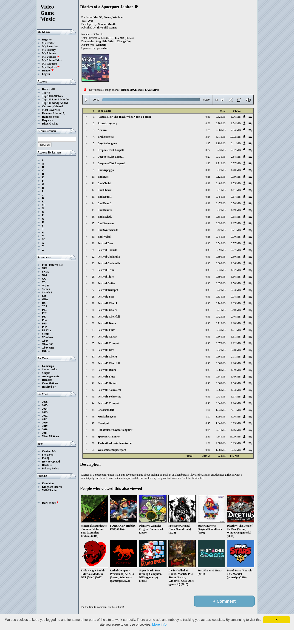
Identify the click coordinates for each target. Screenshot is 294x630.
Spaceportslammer (109, 436)
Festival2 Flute (106, 330)
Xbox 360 (47, 344)
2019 (45, 426)
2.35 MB (236, 303)
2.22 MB (236, 343)
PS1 (44, 309)
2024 (45, 408)
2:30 (208, 436)
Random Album (51, 113)
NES (44, 268)
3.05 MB (236, 449)
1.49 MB (236, 376)
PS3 (44, 316)
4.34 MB (221, 436)
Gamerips (48, 366)
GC (44, 278)
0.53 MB (221, 296)
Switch (46, 289)
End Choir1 (104, 183)
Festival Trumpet (108, 290)
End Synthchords (108, 230)
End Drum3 (105, 210)
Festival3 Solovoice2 (109, 396)
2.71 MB (221, 163)
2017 (45, 432)
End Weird (104, 236)
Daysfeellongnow (108, 143)
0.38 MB (221, 216)
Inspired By (49, 386)
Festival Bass (105, 243)
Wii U (45, 285)
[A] (63, 113)
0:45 (208, 423)
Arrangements (50, 376)
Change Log (124, 41)
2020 (45, 422)
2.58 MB (221, 443)
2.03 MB (236, 290)
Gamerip (101, 44)
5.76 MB (236, 416)
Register (47, 39)
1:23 (208, 163)
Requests (47, 120)
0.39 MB (221, 223)
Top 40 (46, 92)
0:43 (208, 243)
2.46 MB (236, 316)
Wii (44, 282)
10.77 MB (235, 163)
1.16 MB (236, 429)
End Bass (103, 176)
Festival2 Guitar (107, 336)
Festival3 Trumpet (108, 403)
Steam (45, 333)
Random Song (50, 116)
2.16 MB (236, 363)
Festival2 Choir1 (107, 303)
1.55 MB (236, 183)
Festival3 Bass (106, 350)
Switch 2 (47, 292)
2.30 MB (236, 256)
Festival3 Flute (106, 376)
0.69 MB (221, 250)
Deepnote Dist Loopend (111, 163)
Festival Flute (106, 276)
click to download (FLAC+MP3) (140, 89)
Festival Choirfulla (109, 256)
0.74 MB (236, 296)
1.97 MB (236, 396)
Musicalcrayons (107, 416)
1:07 (208, 416)
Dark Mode (50, 502)
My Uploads (50, 56)
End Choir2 (104, 190)
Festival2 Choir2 (107, 310)
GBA (45, 299)
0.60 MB (221, 263)
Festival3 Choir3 (107, 356)
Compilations (50, 383)
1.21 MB (236, 330)
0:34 (208, 429)
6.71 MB (221, 136)
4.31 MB (236, 409)
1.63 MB (221, 409)
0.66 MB (221, 336)
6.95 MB (236, 443)
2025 (45, 405)
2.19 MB (221, 143)
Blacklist (47, 465)
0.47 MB (221, 203)
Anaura (102, 130)
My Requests (49, 63)
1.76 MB (236, 116)
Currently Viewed (52, 106)
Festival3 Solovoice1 (109, 390)
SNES (45, 271)
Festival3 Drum (107, 370)
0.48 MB (221, 183)
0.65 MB (221, 283)
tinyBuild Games (107, 27)
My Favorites (50, 46)
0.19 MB (236, 176)
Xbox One (48, 347)
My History (49, 49)
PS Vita (46, 330)
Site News (48, 454)
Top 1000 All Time (52, 96)
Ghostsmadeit (106, 409)
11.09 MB (235, 436)
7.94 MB (236, 130)
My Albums (49, 53)
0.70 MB (236, 236)
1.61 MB (236, 190)
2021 (45, 419)
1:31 (208, 443)
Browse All (48, 89)
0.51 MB (221, 190)
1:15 (208, 143)
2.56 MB (221, 130)
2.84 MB (236, 156)
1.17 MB (236, 223)
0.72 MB (221, 290)
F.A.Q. (46, 458)
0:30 (208, 116)
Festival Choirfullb (109, 263)
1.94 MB (236, 403)
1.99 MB (221, 416)
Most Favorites (51, 109)
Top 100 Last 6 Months (55, 99)
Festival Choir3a (107, 250)
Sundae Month (107, 24)
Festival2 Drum (107, 323)
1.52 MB (236, 270)
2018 (45, 429)
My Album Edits (52, 60)
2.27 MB (236, 250)
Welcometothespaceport (112, 449)
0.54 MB (221, 243)
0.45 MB (221, 196)
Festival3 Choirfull (109, 363)
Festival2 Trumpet (108, 343)
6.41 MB (236, 143)
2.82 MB (236, 150)
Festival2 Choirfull (109, 316)
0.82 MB (221, 116)
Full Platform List (52, 265)
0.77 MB (236, 243)
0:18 (208, 170)
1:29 (208, 130)
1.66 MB (236, 276)
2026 (45, 401)
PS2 (44, 313)
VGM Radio (49, 490)
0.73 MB (221, 150)
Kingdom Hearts (52, 486)
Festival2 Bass (106, 296)
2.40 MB (236, 310)
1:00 (208, 409)
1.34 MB (221, 423)
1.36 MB (236, 263)
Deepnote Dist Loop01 (111, 156)
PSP (44, 327)
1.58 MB (236, 283)
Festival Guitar (107, 283)
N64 (44, 275)
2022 (45, 415)
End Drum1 (105, 196)
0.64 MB (221, 376)
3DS (44, 306)
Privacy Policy (50, 468)
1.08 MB (221, 449)
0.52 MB (221, 170)
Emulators (48, 483)
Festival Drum (106, 270)
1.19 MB (236, 210)
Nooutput (103, 423)
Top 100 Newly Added (55, 103)
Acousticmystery (107, 123)
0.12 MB (221, 176)
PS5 (44, 323)
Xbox (45, 340)
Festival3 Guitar (107, 383)
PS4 (44, 320)
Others (46, 351)
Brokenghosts (106, 136)
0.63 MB (221, 270)
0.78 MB (221, 123)
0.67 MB (236, 196)
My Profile (48, 43)
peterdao (102, 48)
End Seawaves (106, 223)
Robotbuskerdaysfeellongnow (115, 429)
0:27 (208, 150)
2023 (45, 412)
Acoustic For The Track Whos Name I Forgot (124, 116)
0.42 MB (221, 230)
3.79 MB (236, 423)
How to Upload (51, 461)
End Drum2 (105, 203)
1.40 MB (236, 170)
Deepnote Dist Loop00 (111, 150)
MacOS (97, 17)
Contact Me (49, 451)
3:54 (208, 136)
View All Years (50, 436)
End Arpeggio (106, 170)
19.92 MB (235, 136)
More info (159, 624)
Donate (48, 70)
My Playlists (51, 67)
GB (44, 296)
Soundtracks (49, 369)
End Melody (105, 216)
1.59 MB (236, 370)
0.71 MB (236, 230)
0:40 (208, 449)
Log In (46, 74)
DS (43, 302)
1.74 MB (236, 123)
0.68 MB (236, 216)
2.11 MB (236, 356)
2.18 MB (236, 323)
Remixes (47, 379)
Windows (47, 337)
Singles (46, 373)
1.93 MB (236, 390)
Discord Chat (50, 123)
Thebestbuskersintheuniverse (115, 443)
